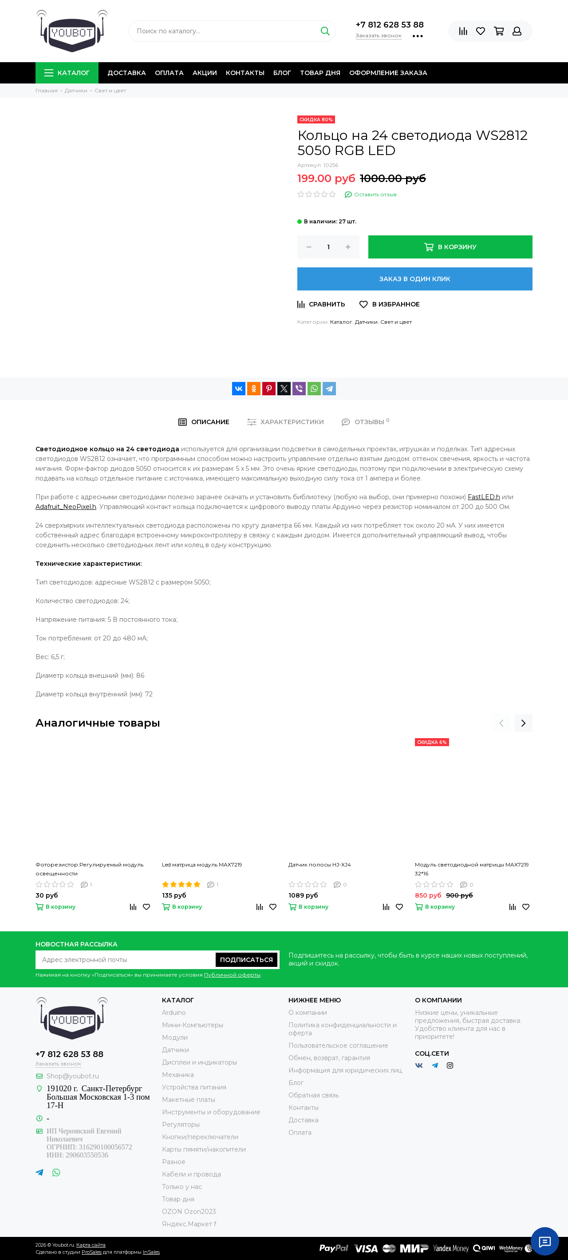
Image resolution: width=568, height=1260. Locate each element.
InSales (151, 1252)
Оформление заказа (388, 73)
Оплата (169, 73)
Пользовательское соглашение (338, 1045)
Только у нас (182, 1187)
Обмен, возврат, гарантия (329, 1058)
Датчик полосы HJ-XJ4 (319, 864)
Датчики (366, 321)
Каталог (67, 73)
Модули (175, 1037)
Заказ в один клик (414, 279)
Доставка (126, 73)
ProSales (92, 1252)
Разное (173, 1162)
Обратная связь (313, 1095)
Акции (205, 73)
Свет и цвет (396, 321)
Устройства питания (194, 1087)
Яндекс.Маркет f (189, 1224)
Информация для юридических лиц (345, 1070)
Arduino (174, 1013)
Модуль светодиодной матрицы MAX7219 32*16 (472, 869)
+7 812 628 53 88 (390, 25)
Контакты (245, 73)
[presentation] (501, 723)
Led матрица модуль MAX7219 (202, 864)
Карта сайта (91, 1245)
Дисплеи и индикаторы (199, 1062)
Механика (178, 1075)
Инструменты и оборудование (211, 1112)
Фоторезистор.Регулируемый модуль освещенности (89, 869)
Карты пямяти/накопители (204, 1149)
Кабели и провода (191, 1174)
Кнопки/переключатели (200, 1137)
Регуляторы (181, 1125)
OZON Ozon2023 (189, 1212)
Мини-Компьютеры (192, 1025)
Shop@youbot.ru (73, 1076)
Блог (282, 73)
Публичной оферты (232, 974)
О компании (307, 1013)
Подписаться (246, 960)
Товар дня (320, 73)
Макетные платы (188, 1100)
